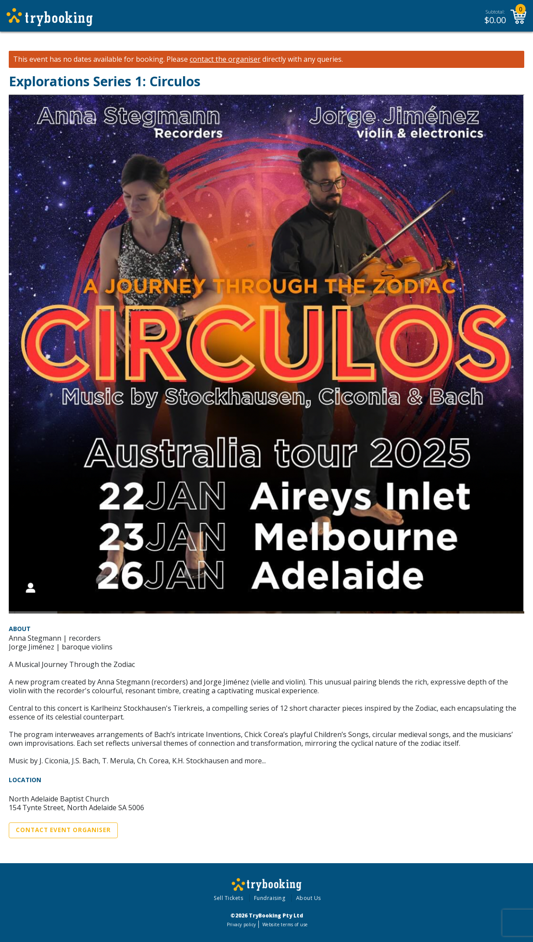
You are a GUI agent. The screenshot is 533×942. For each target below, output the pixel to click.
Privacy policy (241, 924)
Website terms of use (284, 924)
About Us (308, 898)
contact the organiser (225, 59)
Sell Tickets (228, 898)
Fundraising (270, 898)
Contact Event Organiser (63, 830)
